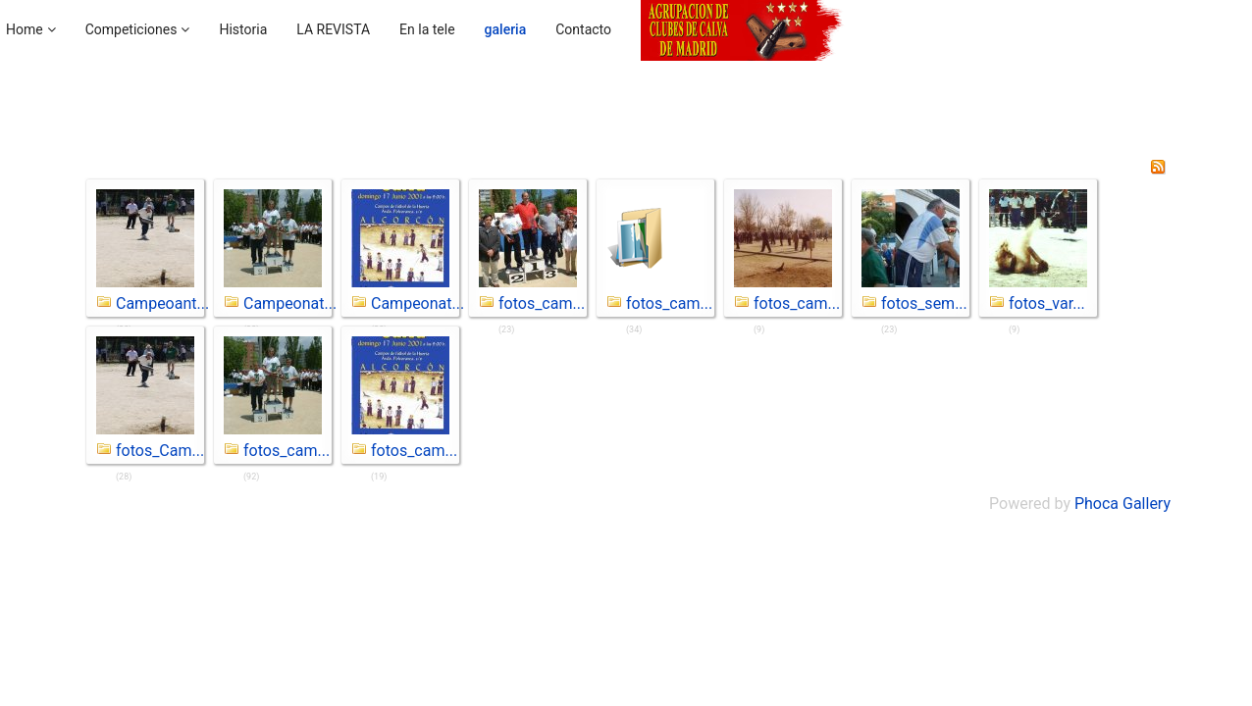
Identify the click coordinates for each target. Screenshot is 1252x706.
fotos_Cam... (160, 450)
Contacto (583, 29)
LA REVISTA (333, 29)
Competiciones (131, 29)
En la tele (427, 29)
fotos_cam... (541, 303)
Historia (243, 29)
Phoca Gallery (1122, 503)
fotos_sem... (924, 303)
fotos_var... (1047, 303)
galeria (506, 29)
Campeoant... (162, 303)
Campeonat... (290, 303)
